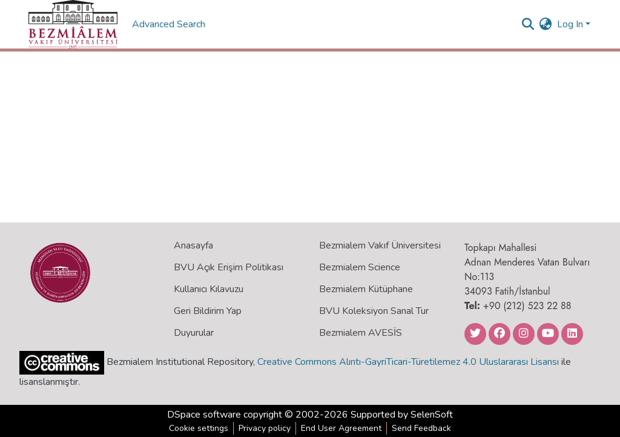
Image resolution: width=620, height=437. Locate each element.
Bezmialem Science (359, 267)
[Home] (72, 24)
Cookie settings (198, 428)
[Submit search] (528, 24)
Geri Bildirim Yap (208, 311)
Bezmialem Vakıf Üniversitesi (380, 245)
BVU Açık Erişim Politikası (228, 267)
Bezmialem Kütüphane (366, 289)
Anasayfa (193, 245)
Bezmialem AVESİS (360, 333)
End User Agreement (341, 428)
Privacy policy (265, 428)
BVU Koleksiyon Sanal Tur (374, 311)
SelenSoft (432, 414)
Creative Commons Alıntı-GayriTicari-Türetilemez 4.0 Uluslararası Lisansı (408, 362)
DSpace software (204, 414)
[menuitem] (545, 24)
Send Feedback (421, 428)
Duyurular (194, 333)
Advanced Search (170, 24)
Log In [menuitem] (570, 24)
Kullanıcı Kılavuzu (208, 289)
